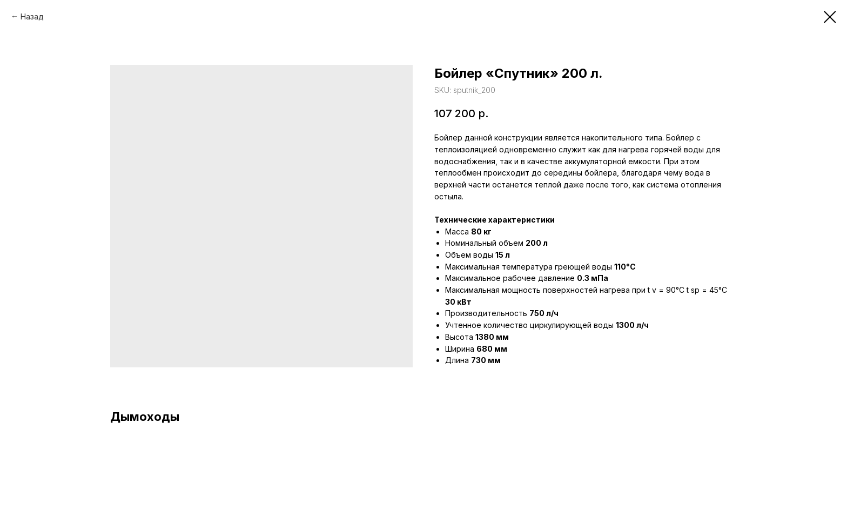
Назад (32, 16)
